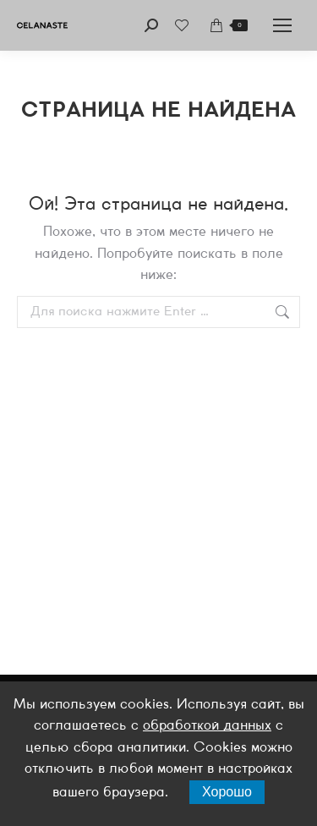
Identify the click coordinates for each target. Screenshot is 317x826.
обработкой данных (207, 725)
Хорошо (227, 792)
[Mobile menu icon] (282, 25)
